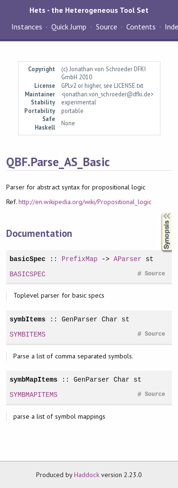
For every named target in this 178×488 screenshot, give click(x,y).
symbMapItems (33, 379)
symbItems (27, 319)
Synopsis (159, 212)
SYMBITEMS (27, 334)
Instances (26, 26)
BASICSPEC (27, 274)
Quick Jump (68, 26)
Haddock (86, 474)
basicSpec (27, 258)
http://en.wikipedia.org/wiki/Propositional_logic (85, 201)
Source (106, 26)
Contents (141, 26)
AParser (127, 258)
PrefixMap (80, 258)
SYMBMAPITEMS (33, 394)
